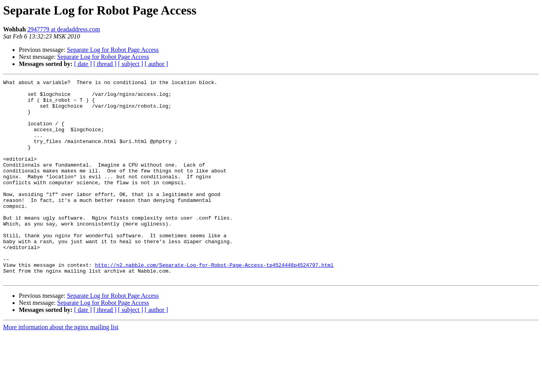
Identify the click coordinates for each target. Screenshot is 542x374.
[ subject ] (130, 63)
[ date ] (83, 63)
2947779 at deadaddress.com (63, 29)
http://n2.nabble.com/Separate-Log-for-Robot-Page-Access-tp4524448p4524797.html (214, 302)
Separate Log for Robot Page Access (113, 49)
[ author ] (156, 63)
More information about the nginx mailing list (60, 367)
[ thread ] (104, 63)
